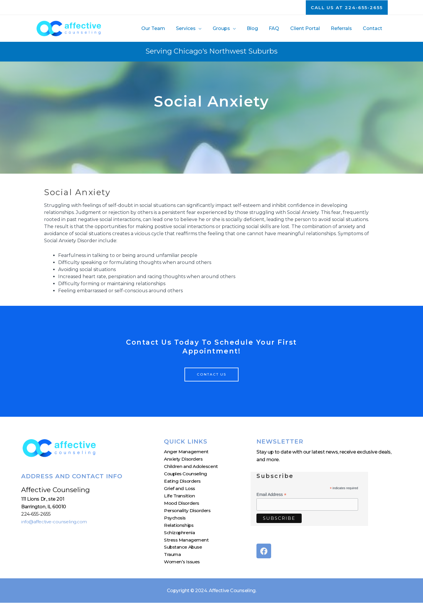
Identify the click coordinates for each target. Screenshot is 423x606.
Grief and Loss (180, 490)
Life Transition (180, 497)
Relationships (179, 527)
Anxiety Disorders (184, 459)
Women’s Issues (182, 565)
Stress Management (187, 542)
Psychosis (175, 520)
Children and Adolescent (191, 467)
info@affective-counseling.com (55, 521)
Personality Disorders (188, 512)
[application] (209, 28)
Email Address (271, 494)
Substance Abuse (184, 550)
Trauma (173, 557)
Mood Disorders (182, 505)
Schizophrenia (180, 535)
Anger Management (187, 452)
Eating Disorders (183, 482)
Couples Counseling (186, 475)
